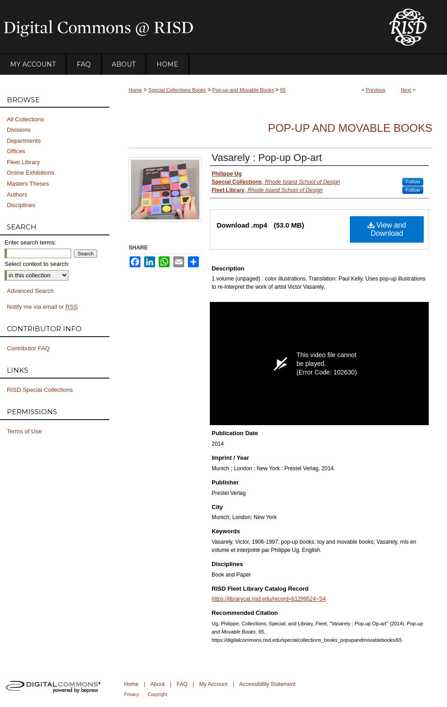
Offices (16, 151)
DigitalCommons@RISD (187, 27)
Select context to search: (37, 263)
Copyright (157, 694)
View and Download (387, 229)
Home (135, 90)
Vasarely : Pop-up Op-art (267, 157)
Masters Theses (28, 183)
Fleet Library (23, 162)
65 (283, 90)
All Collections (25, 119)
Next (406, 90)
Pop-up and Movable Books (243, 90)
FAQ (182, 684)
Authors (17, 194)
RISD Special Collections (40, 389)
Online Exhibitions (30, 172)
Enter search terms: (30, 242)
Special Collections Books (177, 90)
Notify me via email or (42, 307)
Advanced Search (30, 290)
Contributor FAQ (28, 348)
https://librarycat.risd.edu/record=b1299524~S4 (269, 599)
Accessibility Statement (267, 684)
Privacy (131, 694)
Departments (24, 140)
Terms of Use (24, 431)
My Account (213, 684)
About (158, 684)
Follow (412, 181)
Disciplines (21, 205)
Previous (375, 90)
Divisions (19, 129)
